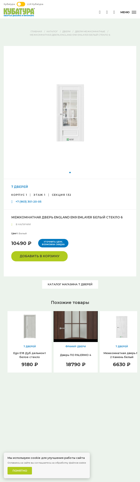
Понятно (20, 470)
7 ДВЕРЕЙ (19, 187)
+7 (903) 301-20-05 (28, 201)
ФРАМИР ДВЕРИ (75, 346)
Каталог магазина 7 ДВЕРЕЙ (70, 284)
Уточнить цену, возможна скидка (53, 243)
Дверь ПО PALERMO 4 (75, 355)
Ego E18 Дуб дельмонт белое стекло (29, 355)
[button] (70, 172)
